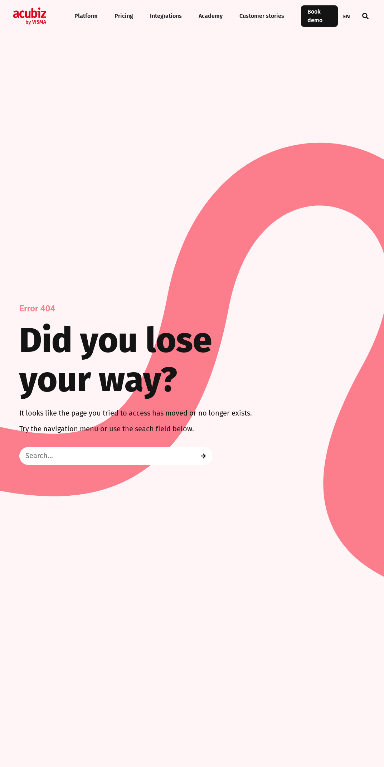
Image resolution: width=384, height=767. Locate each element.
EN (346, 16)
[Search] (203, 456)
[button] (365, 16)
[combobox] (346, 16)
